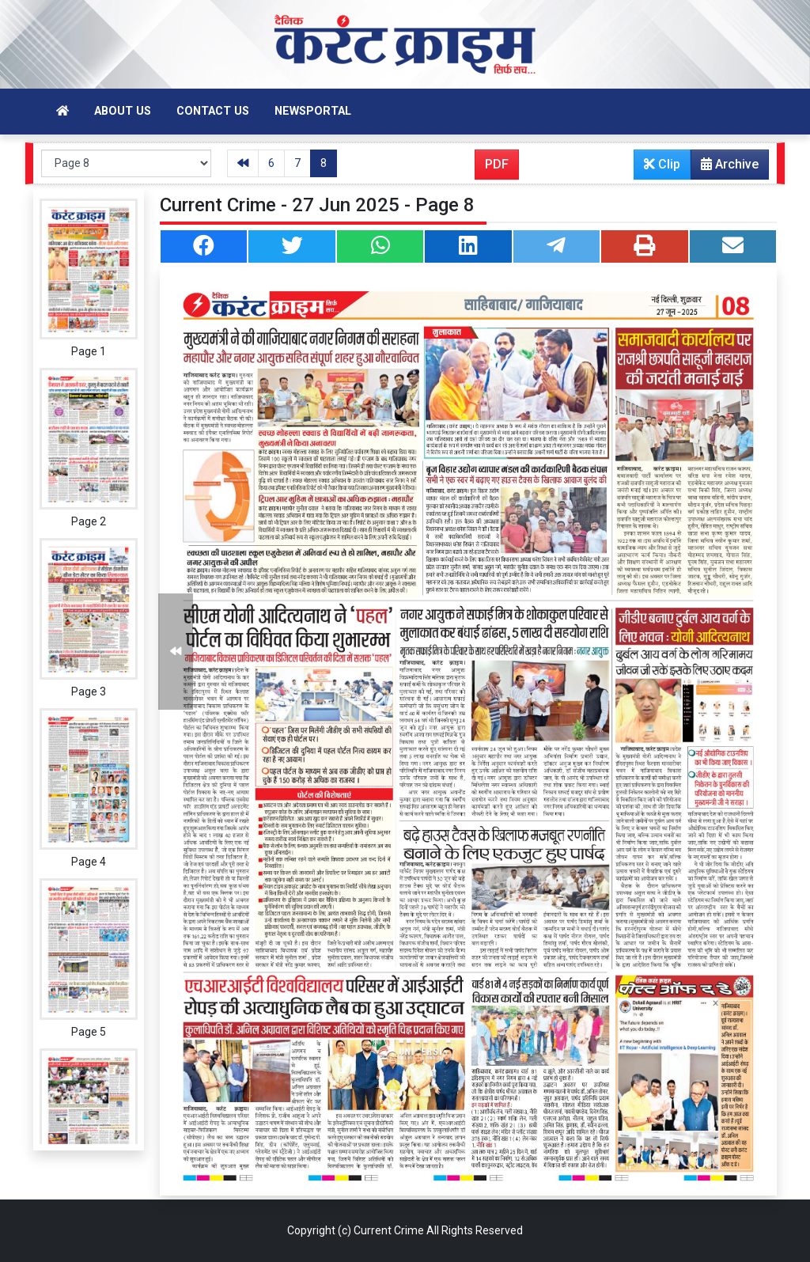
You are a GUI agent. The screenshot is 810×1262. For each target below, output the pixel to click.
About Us (122, 111)
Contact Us (212, 111)
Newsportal (312, 111)
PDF (497, 164)
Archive (725, 168)
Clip (662, 164)
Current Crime (389, 1230)
